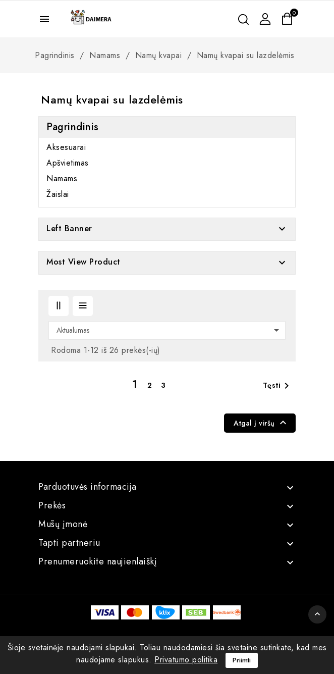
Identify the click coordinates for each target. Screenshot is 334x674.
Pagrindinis (72, 127)
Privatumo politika (185, 659)
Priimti (242, 660)
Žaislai (57, 194)
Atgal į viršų (261, 423)
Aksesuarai (66, 147)
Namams (61, 178)
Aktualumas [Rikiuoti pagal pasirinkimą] (170, 330)
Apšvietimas (67, 163)
